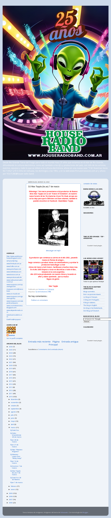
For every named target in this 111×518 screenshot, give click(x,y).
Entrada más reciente (39, 341)
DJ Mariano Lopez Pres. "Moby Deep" (16, 456)
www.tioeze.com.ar (13, 274)
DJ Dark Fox (14, 430)
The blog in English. (90, 305)
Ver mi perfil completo (15, 338)
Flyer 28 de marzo (14, 441)
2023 (11, 356)
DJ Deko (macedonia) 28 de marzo (15, 435)
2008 (11, 496)
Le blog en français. (90, 297)
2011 (11, 393)
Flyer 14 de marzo (14, 462)
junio (13, 418)
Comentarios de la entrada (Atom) (50, 349)
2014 (11, 384)
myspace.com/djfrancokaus (15, 290)
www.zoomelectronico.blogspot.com (15, 306)
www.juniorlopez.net (14, 269)
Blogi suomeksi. (89, 291)
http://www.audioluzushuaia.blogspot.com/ (14, 257)
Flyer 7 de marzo (16, 482)
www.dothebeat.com (14, 272)
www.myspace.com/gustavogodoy (15, 297)
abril (12, 424)
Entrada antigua (70, 341)
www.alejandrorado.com (15, 311)
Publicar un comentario (39, 300)
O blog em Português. (91, 300)
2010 (11, 397)
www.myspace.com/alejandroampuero (15, 302)
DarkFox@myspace (14, 319)
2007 (11, 499)
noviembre (15, 402)
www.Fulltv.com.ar (13, 266)
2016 (11, 378)
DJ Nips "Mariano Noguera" (16, 450)
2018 (11, 372)
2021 (11, 362)
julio (12, 415)
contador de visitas (90, 184)
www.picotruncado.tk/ (14, 277)
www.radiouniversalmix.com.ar (14, 281)
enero (13, 489)
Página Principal (54, 343)
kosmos (12, 335)
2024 (11, 353)
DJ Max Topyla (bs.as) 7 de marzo (15, 473)
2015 (11, 381)
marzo (13, 427)
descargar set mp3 (53, 250)
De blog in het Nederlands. (93, 308)
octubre (14, 406)
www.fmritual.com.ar (14, 263)
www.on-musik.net (13, 294)
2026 (11, 347)
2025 (11, 350)
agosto (13, 412)
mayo (13, 421)
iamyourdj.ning (12, 261)
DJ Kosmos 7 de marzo (16, 467)
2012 (11, 390)
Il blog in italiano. (89, 302)
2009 (11, 493)
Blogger (85, 512)
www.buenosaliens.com (14, 316)
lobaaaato (64, 512)
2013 (11, 387)
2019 (11, 368)
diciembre (14, 399)
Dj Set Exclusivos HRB (43, 292)
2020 (11, 365)
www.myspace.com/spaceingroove (15, 285)
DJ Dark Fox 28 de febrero (15, 479)
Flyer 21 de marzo (14, 446)
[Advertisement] (53, 322)
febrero (14, 486)
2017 (11, 375)
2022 (11, 359)
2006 (11, 503)
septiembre (15, 409)
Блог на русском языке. (92, 294)
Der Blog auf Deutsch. (91, 311)
